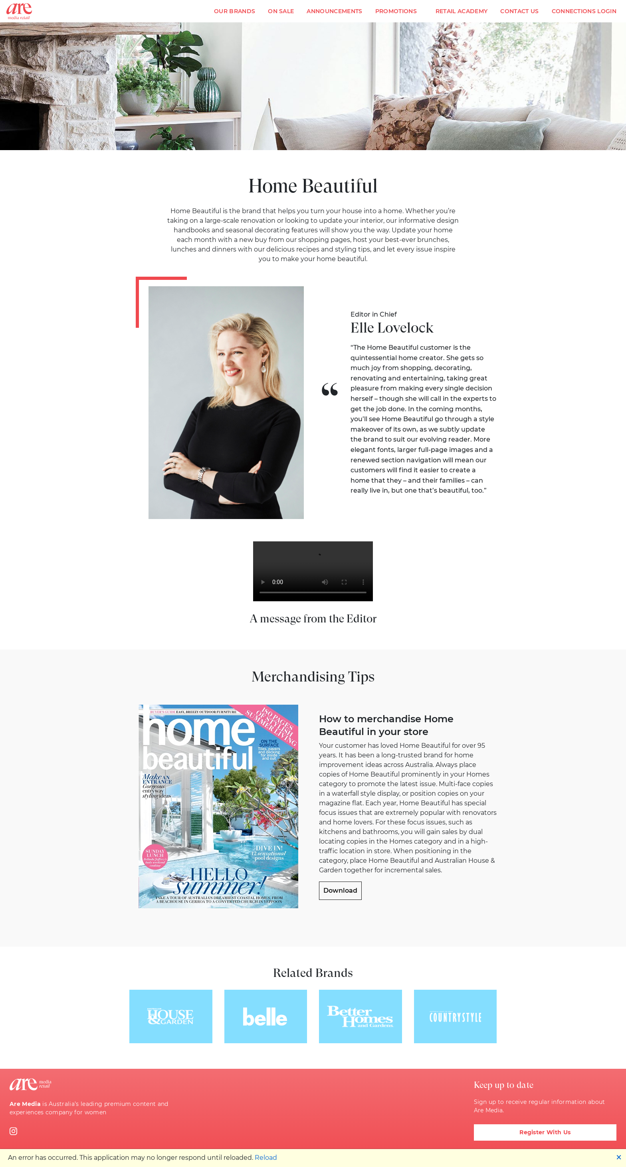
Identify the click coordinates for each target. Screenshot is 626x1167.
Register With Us (545, 1132)
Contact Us (519, 11)
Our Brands (234, 11)
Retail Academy (461, 11)
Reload (266, 1157)
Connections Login (584, 11)
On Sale (281, 11)
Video (313, 571)
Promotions (396, 11)
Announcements (334, 11)
